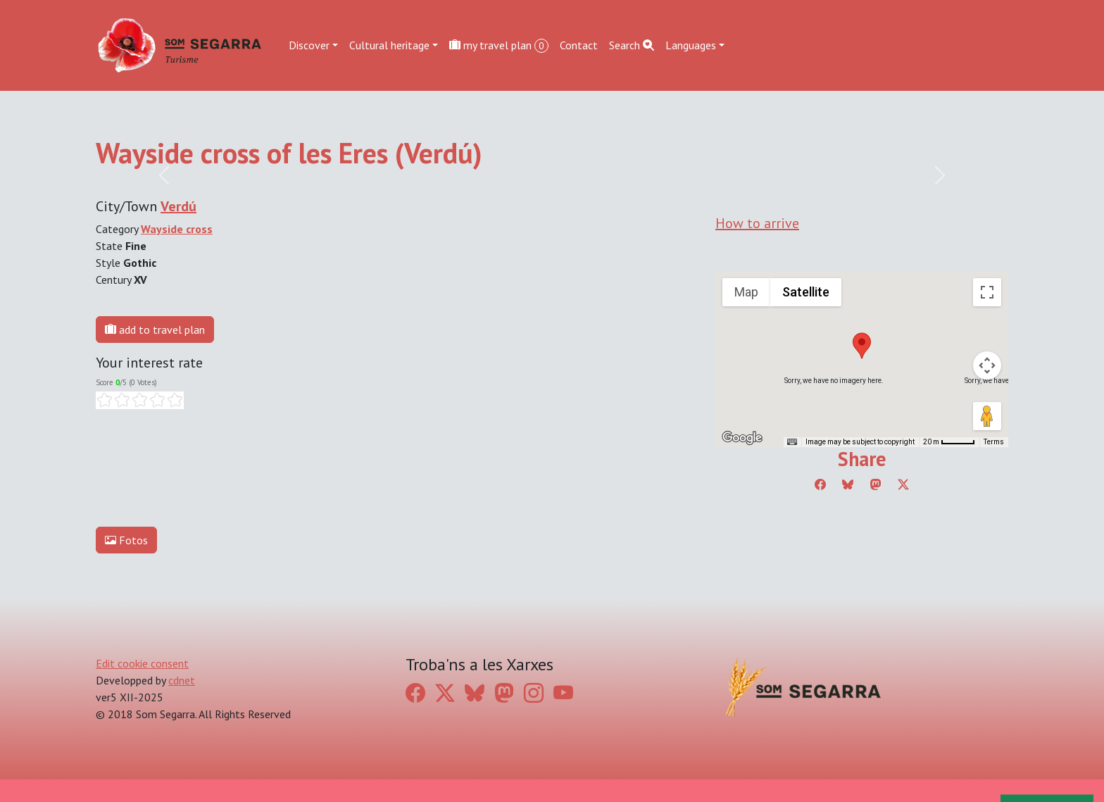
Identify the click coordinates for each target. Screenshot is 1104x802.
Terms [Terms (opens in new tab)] (994, 442)
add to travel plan (155, 329)
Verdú (178, 206)
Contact (579, 45)
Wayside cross (177, 229)
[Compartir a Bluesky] (847, 484)
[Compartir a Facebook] (820, 484)
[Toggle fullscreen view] (987, 292)
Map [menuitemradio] (746, 291)
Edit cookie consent (142, 663)
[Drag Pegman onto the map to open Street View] (987, 416)
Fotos (126, 540)
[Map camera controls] (987, 365)
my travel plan (498, 45)
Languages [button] (690, 45)
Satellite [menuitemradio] (805, 291)
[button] (862, 345)
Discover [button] (309, 45)
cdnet (181, 680)
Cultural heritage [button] (389, 45)
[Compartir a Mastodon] (876, 484)
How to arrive (757, 223)
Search (631, 45)
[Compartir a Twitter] (903, 484)
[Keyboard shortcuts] (792, 442)
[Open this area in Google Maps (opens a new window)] (742, 438)
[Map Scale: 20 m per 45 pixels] (949, 442)
